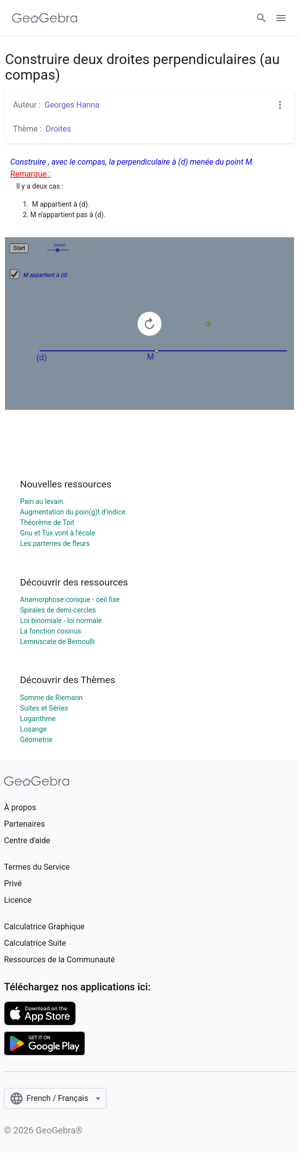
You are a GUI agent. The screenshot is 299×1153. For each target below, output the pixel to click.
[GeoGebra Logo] (45, 18)
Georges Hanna (72, 105)
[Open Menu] (281, 18)
